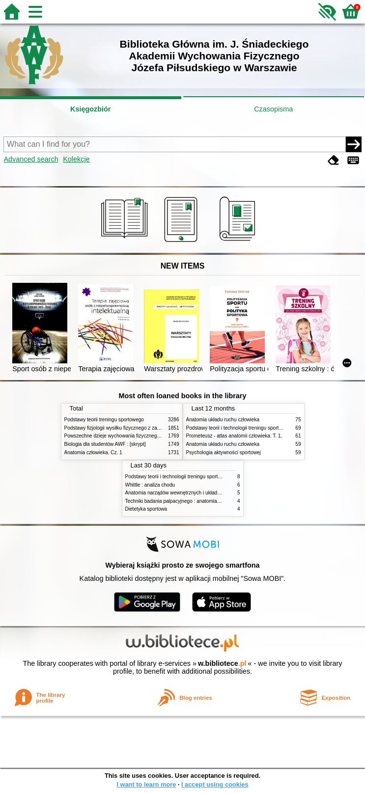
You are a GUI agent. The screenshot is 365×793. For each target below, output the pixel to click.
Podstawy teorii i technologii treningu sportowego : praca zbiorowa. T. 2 (264, 428)
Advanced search (30, 159)
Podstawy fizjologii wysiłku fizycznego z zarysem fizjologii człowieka (138, 428)
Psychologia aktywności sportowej (223, 452)
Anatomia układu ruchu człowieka (223, 419)
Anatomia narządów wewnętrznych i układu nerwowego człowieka (197, 492)
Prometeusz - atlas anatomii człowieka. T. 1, (234, 435)
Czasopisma (273, 109)
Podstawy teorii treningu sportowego (104, 419)
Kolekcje (76, 159)
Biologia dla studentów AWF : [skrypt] (105, 444)
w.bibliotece (222, 663)
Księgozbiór (90, 109)
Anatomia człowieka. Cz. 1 (93, 452)
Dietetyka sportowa (146, 509)
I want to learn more (146, 784)
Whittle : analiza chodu (150, 485)
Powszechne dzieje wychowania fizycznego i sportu (120, 435)
